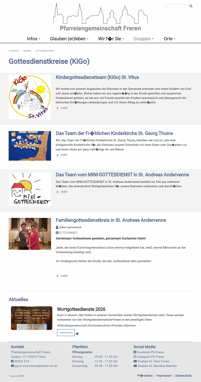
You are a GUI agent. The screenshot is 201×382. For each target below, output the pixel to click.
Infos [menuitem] (32, 38)
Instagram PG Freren (150, 357)
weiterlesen (66, 332)
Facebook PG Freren (150, 352)
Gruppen (27, 51)
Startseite (14, 51)
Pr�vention (144, 375)
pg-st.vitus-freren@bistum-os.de (36, 366)
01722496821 (67, 233)
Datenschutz (183, 375)
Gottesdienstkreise (45, 51)
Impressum (163, 375)
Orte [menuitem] (168, 38)
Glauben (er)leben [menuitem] (68, 38)
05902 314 (21, 361)
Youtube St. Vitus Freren (153, 361)
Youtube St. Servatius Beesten (157, 366)
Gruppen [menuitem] (142, 38)
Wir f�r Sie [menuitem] (109, 38)
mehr (64, 108)
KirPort (21, 376)
